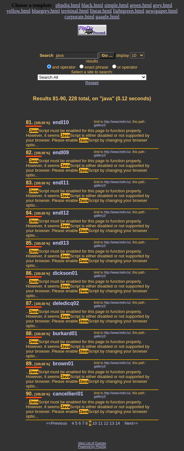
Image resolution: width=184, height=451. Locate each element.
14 (117, 423)
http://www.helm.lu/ (117, 121)
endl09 (61, 152)
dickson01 (65, 273)
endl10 (61, 122)
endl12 (61, 213)
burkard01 (65, 333)
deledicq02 (66, 303)
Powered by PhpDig (92, 446)
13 (112, 423)
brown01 (63, 363)
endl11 (61, 182)
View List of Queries (92, 443)
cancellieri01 (68, 393)
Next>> (131, 423)
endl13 (61, 243)
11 (100, 423)
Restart (92, 82)
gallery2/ (100, 125)
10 (94, 423)
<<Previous (56, 423)
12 (106, 423)
